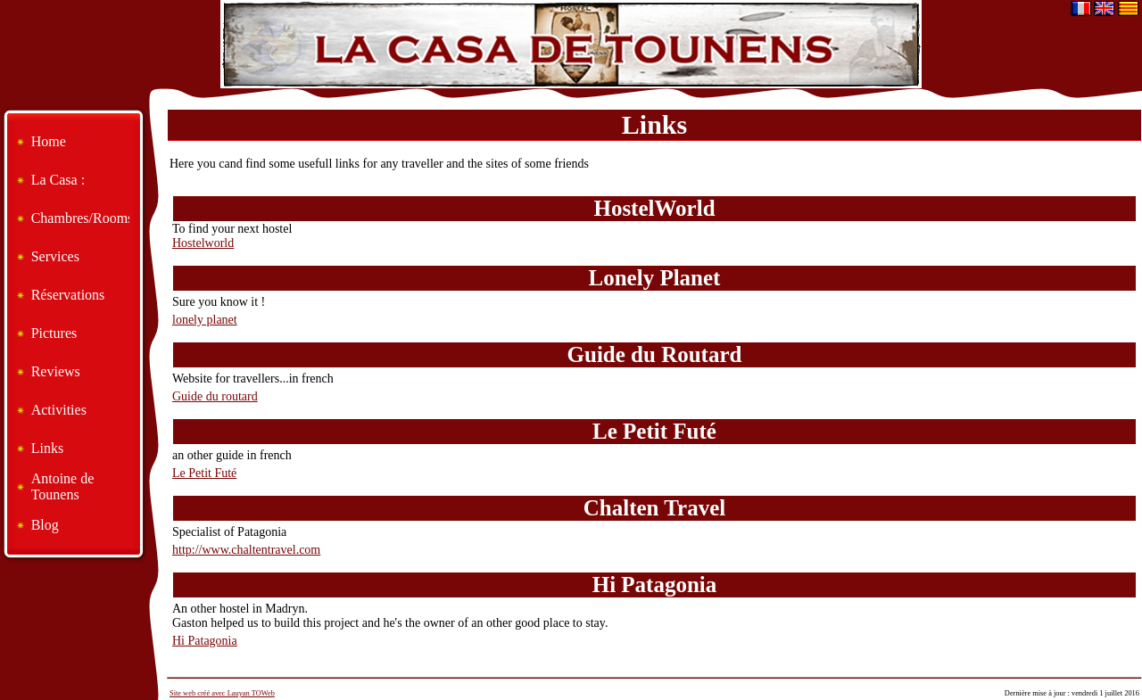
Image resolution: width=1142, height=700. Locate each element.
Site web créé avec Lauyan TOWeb (222, 693)
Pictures (54, 333)
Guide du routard (215, 396)
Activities (59, 409)
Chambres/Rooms (80, 218)
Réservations (68, 294)
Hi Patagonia (204, 640)
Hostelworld (203, 243)
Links (47, 448)
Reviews (55, 371)
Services (55, 256)
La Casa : (58, 179)
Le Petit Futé (204, 473)
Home (48, 141)
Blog (45, 524)
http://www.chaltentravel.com (246, 549)
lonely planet (204, 319)
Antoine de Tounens (63, 486)
